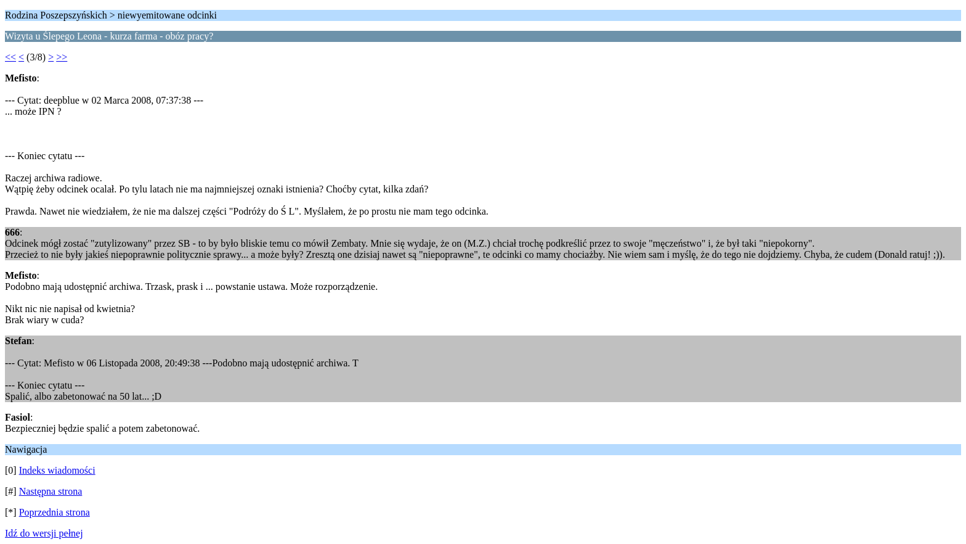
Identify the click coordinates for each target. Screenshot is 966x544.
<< (10, 57)
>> (61, 57)
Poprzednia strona (54, 512)
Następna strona (51, 491)
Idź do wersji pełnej (44, 533)
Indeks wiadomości (57, 470)
